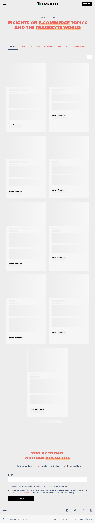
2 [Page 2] (37, 421)
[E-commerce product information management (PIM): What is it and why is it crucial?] (26, 236)
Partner (59, 46)
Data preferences (86, 519)
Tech (68, 46)
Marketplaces (48, 46)
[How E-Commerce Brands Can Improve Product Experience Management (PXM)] (47, 382)
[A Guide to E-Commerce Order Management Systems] (26, 167)
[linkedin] (67, 510)
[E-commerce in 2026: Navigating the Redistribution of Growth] (26, 309)
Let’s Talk (86, 4)
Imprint (73, 519)
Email (10, 475)
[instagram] (75, 510)
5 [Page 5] (49, 421)
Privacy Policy (52, 519)
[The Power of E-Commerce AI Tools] (69, 167)
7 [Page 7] (57, 421)
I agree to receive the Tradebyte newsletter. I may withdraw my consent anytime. (39, 486)
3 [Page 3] (41, 421)
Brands (22, 46)
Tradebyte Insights (78, 46)
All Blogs (13, 46)
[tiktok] (83, 510)
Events (38, 46)
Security (64, 519)
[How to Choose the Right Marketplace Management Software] (69, 236)
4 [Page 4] (45, 421)
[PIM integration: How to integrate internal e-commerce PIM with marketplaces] (26, 97)
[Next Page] (61, 421)
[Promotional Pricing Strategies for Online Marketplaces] (69, 309)
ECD (31, 46)
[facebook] (91, 510)
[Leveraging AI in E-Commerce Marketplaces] (69, 97)
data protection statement (22, 493)
